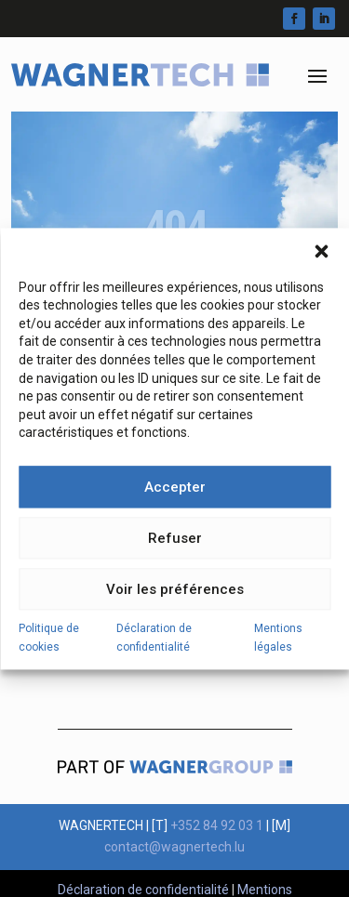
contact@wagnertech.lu (174, 846)
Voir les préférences (175, 602)
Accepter (175, 500)
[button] (321, 264)
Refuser (175, 551)
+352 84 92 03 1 (216, 825)
